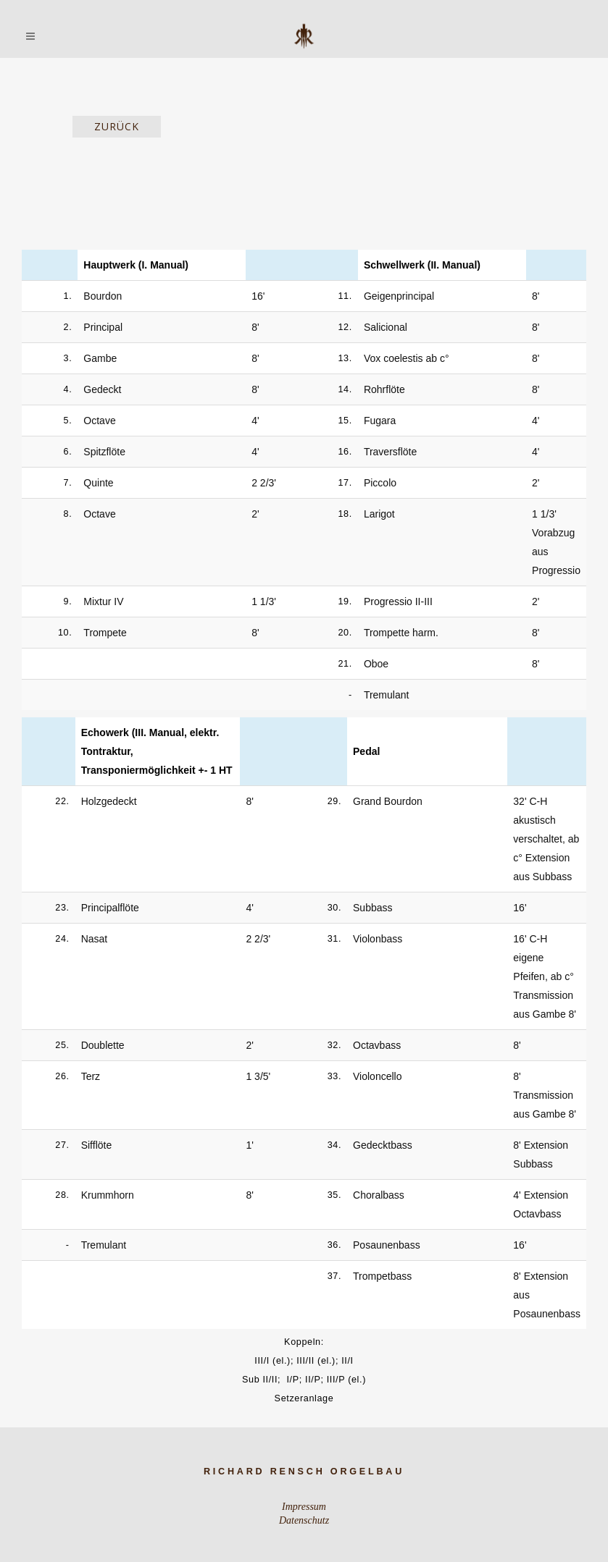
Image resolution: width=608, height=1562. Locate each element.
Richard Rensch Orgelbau (304, 1471)
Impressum (304, 1506)
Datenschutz (304, 1520)
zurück (116, 126)
